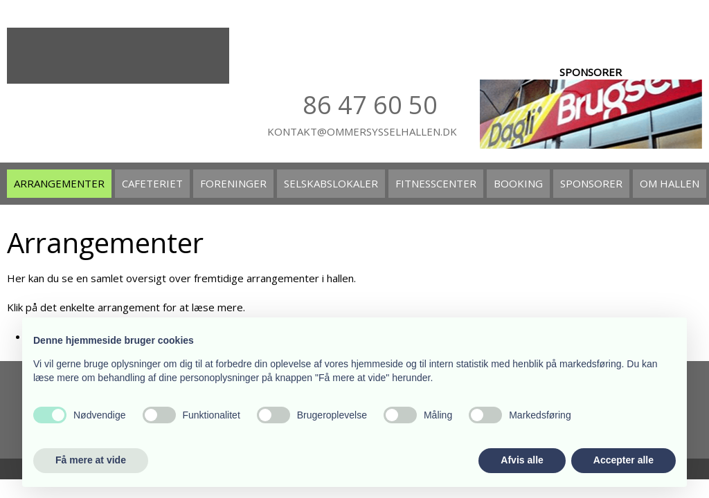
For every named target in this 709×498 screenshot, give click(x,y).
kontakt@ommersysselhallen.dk (362, 131)
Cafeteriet (152, 183)
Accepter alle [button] (623, 459)
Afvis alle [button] (522, 459)
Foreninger (233, 183)
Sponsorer (591, 183)
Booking (518, 183)
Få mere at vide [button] (90, 459)
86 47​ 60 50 (370, 105)
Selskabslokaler (331, 183)
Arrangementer (59, 183)
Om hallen (669, 183)
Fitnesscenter (435, 183)
